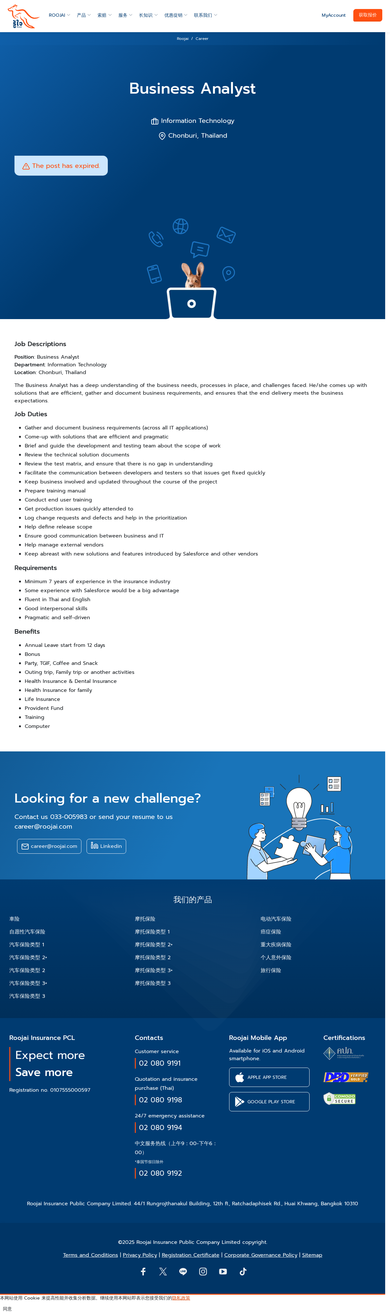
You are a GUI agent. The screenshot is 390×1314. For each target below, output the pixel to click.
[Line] (182, 1271)
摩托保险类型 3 (153, 983)
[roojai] (24, 16)
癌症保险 (271, 932)
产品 (81, 15)
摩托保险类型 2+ (154, 945)
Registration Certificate (190, 1255)
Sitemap (312, 1255)
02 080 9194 (160, 1127)
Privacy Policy (140, 1255)
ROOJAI (57, 15)
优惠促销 (173, 15)
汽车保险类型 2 (27, 970)
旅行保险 (271, 970)
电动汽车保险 (276, 919)
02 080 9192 (160, 1173)
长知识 (146, 15)
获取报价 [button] (368, 15)
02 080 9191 (160, 1063)
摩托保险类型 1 (152, 932)
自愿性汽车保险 (27, 932)
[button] (269, 1077)
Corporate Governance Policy (260, 1255)
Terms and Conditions (90, 1255)
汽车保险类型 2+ (28, 957)
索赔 (102, 15)
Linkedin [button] (106, 845)
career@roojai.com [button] (49, 846)
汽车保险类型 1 (26, 945)
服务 (122, 15)
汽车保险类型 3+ (28, 983)
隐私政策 (181, 1298)
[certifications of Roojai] (345, 1077)
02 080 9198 (160, 1100)
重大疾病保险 (276, 945)
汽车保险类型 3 (27, 996)
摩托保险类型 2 (153, 957)
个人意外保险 (276, 957)
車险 (14, 919)
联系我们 (203, 15)
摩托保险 (145, 919)
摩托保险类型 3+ (154, 970)
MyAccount (334, 15)
